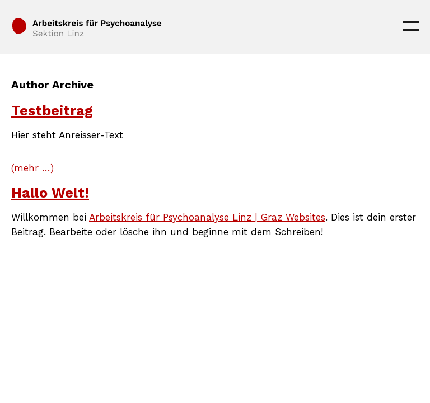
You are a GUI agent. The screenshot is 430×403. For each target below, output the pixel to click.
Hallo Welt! (50, 193)
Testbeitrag (52, 110)
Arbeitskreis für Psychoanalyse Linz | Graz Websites (207, 217)
